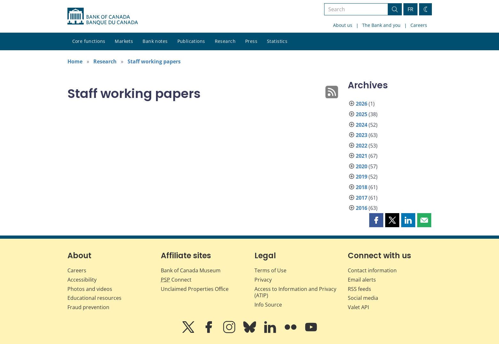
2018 (361, 187)
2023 (361, 135)
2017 (361, 197)
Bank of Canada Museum (191, 270)
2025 (361, 114)
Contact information (372, 270)
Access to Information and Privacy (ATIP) (295, 292)
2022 (361, 145)
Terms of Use (270, 270)
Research (225, 41)
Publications (191, 41)
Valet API (358, 307)
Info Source (268, 304)
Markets (124, 41)
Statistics (277, 41)
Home (74, 61)
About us (342, 25)
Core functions (88, 41)
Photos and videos (89, 288)
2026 (361, 103)
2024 (361, 124)
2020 (361, 166)
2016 (361, 208)
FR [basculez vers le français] (410, 9)
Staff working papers (154, 61)
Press (251, 41)
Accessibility (82, 279)
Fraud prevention (88, 307)
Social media (363, 297)
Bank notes (155, 41)
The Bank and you (381, 25)
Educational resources (94, 297)
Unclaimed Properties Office (195, 288)
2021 (361, 155)
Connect (176, 279)
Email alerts (362, 279)
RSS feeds (359, 288)
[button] (376, 220)
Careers (418, 25)
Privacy (263, 279)
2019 (361, 176)
